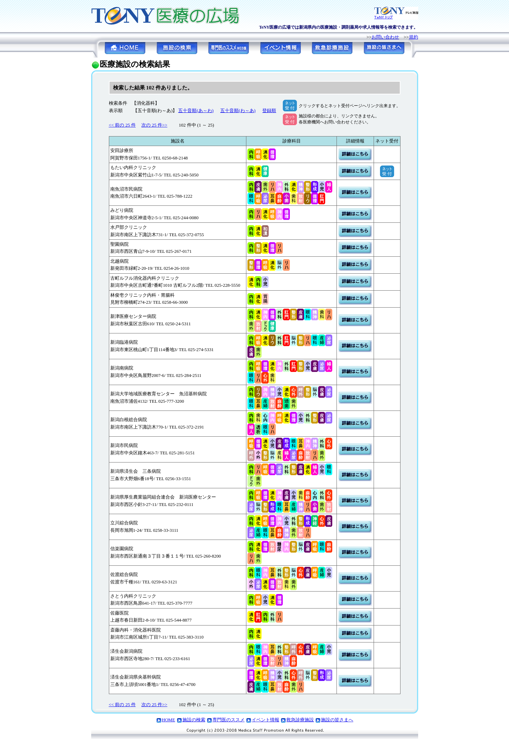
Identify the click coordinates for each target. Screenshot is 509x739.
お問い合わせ (385, 37)
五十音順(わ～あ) (238, 110)
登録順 (269, 110)
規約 (413, 37)
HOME (168, 719)
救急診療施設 (300, 719)
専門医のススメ (228, 719)
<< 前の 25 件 (122, 125)
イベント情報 (265, 719)
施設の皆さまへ (337, 719)
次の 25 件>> (154, 125)
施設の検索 (193, 719)
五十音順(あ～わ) (195, 110)
